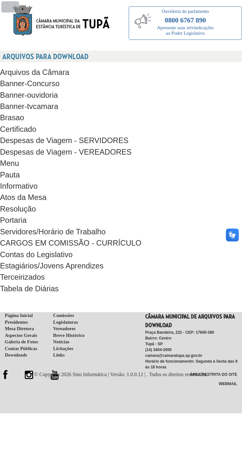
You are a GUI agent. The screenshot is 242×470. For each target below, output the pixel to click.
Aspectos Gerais (21, 319)
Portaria (12, 210)
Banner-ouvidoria (27, 91)
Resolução (17, 199)
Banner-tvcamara (27, 102)
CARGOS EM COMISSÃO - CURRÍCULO (67, 231)
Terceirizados (21, 264)
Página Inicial (19, 300)
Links (59, 339)
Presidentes (16, 306)
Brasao (11, 113)
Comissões (63, 300)
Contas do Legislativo (34, 242)
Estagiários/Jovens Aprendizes (49, 253)
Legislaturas (65, 306)
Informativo (18, 178)
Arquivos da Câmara (33, 70)
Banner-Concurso (28, 80)
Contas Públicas (21, 333)
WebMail (228, 367)
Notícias (61, 326)
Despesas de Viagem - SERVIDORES (61, 134)
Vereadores (64, 313)
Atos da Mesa (22, 188)
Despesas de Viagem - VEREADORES (62, 145)
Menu (9, 156)
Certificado (17, 124)
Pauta (9, 167)
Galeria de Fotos (21, 326)
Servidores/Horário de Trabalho (50, 221)
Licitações (63, 333)
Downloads (16, 339)
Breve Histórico (69, 319)
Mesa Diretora (19, 313)
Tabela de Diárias (28, 275)
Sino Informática (91, 358)
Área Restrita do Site (213, 359)
